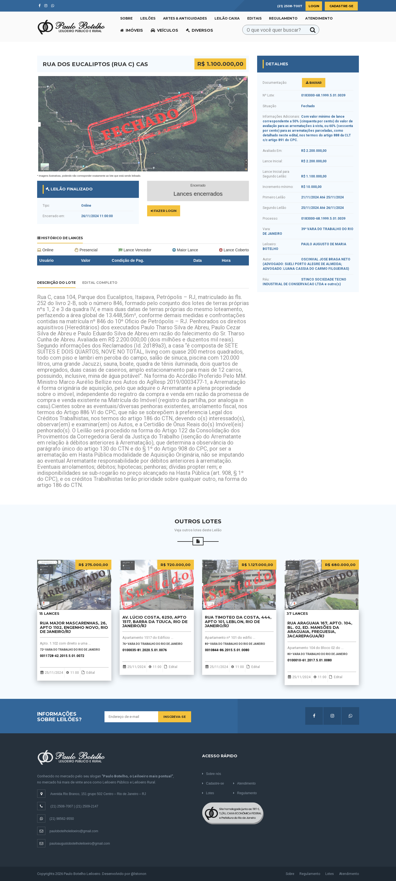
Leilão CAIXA (227, 18)
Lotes (208, 793)
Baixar (313, 83)
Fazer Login (164, 211)
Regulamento (283, 18)
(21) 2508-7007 (61, 806)
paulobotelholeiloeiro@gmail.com (67, 831)
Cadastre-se (341, 6)
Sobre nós (211, 774)
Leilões (147, 18)
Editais (254, 18)
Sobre (126, 18)
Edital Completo (99, 283)
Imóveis (131, 30)
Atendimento (319, 18)
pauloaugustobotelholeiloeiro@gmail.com (73, 843)
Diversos (199, 30)
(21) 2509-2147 (87, 806)
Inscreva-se (174, 717)
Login (314, 6)
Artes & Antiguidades (185, 18)
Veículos (164, 30)
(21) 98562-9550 (55, 819)
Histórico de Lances (60, 238)
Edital (89, 673)
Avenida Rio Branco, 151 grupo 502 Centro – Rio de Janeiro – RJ (98, 794)
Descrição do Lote (56, 283)
